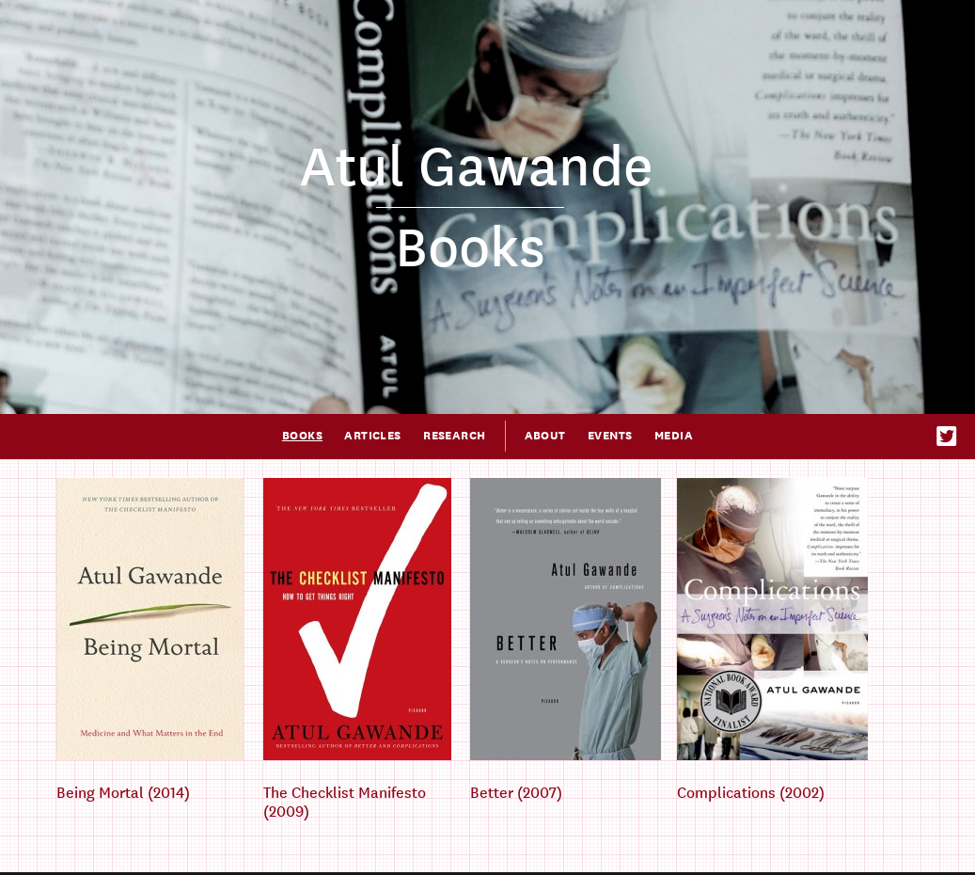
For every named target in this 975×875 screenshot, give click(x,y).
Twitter (947, 436)
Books (302, 435)
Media (673, 435)
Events (610, 435)
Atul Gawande (476, 167)
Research (454, 435)
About (545, 435)
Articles (372, 435)
